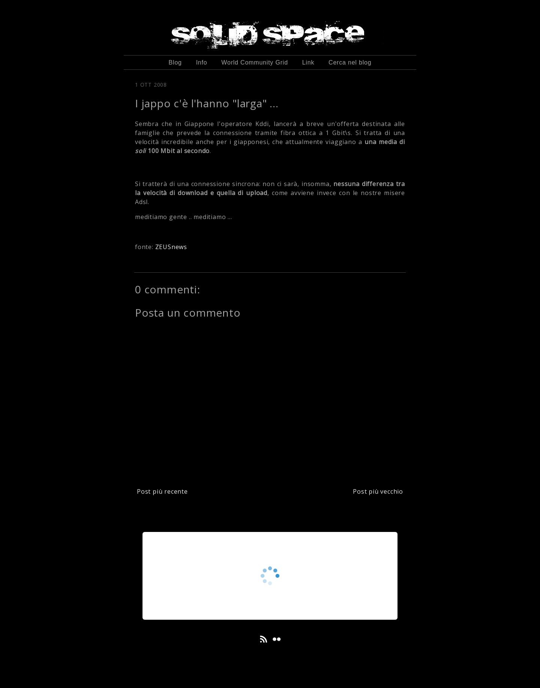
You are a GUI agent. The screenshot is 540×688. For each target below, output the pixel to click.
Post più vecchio (378, 491)
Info (201, 62)
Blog (175, 62)
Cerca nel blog (349, 62)
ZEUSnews (171, 247)
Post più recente (162, 491)
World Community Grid (254, 62)
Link (308, 62)
